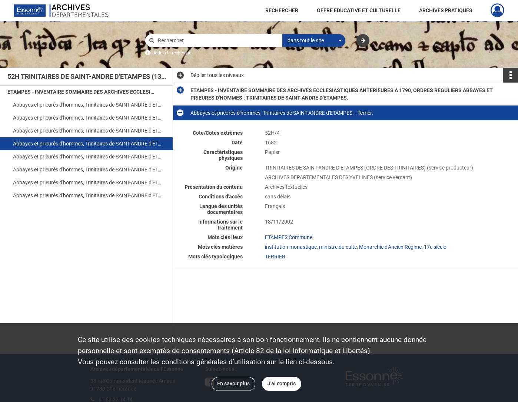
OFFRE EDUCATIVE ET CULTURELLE (359, 10)
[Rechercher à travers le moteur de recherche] (217, 40)
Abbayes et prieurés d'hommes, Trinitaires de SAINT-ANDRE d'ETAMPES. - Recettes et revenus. (87, 182)
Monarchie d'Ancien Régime (390, 247)
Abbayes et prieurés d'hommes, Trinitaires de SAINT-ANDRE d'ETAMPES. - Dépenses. (87, 195)
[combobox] (313, 40)
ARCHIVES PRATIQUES (445, 10)
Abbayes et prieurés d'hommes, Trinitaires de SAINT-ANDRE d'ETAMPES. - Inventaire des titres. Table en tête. (87, 105)
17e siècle (435, 247)
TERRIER (275, 256)
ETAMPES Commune (288, 237)
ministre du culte (338, 247)
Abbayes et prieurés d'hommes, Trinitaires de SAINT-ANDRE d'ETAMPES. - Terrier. (87, 131)
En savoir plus (233, 383)
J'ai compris (282, 383)
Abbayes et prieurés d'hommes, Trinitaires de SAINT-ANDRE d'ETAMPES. (87, 169)
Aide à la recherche (172, 53)
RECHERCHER (281, 10)
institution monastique (291, 247)
